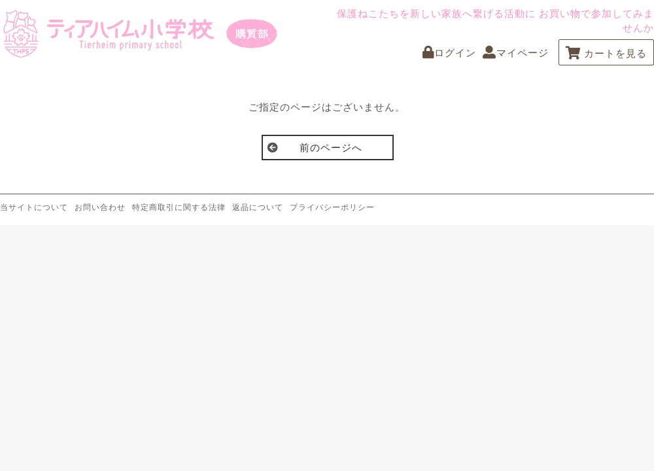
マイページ (516, 52)
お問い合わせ (100, 207)
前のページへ (331, 147)
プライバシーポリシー (332, 207)
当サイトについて (34, 207)
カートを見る (606, 53)
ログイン (449, 52)
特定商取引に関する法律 (179, 207)
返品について (257, 207)
